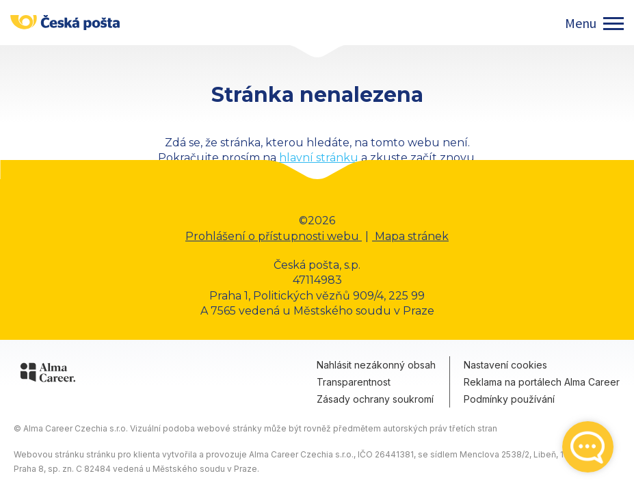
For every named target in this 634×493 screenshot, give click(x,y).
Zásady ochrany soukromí (375, 399)
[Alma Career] (48, 374)
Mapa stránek (410, 236)
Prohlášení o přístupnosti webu (273, 236)
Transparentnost (354, 382)
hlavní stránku (318, 157)
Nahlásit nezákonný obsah (376, 365)
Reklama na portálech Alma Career (542, 382)
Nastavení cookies (505, 365)
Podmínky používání (509, 399)
